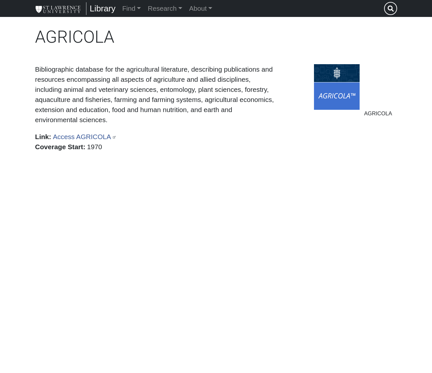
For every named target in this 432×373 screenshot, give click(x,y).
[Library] (58, 8)
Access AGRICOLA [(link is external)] (82, 136)
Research (162, 8)
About (198, 8)
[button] (336, 87)
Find (128, 8)
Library (102, 8)
